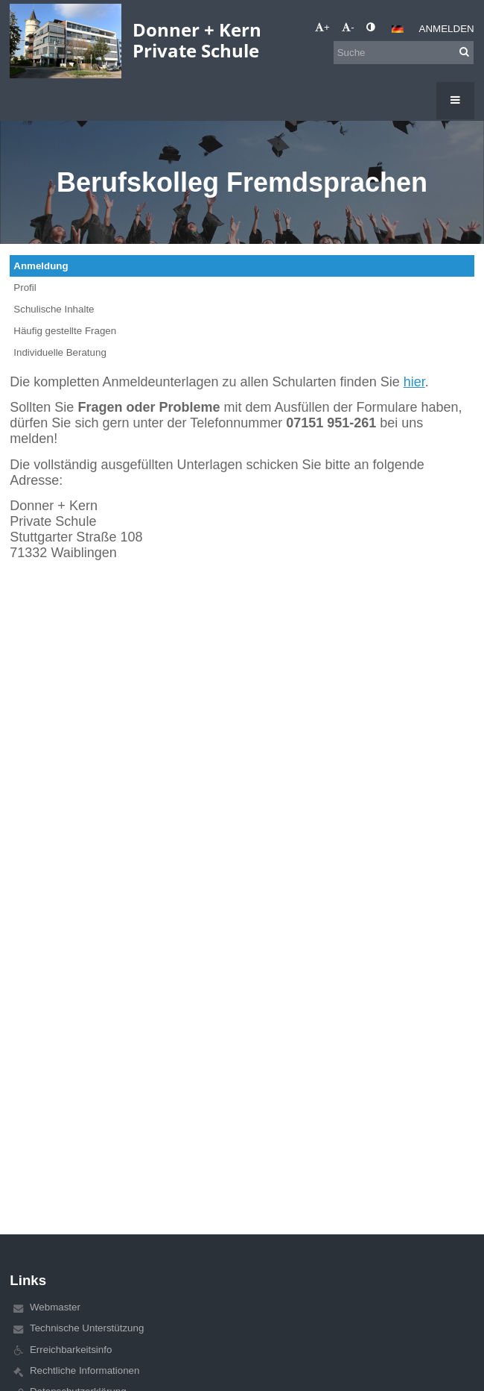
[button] (397, 29)
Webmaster (55, 1307)
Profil (24, 287)
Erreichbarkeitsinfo (71, 1349)
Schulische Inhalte (53, 309)
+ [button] (322, 27)
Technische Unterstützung (87, 1328)
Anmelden (446, 28)
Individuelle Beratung (59, 352)
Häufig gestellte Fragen (64, 330)
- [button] (348, 27)
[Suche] (403, 52)
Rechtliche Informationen (84, 1370)
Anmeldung (40, 265)
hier (414, 381)
